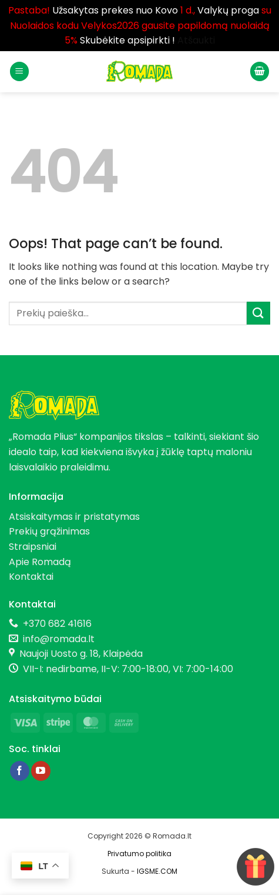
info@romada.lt (56, 639)
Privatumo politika (139, 854)
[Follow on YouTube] (41, 771)
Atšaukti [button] (196, 40)
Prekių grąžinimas (49, 531)
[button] (19, 71)
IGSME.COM (157, 871)
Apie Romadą (40, 562)
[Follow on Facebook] (19, 771)
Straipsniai (32, 546)
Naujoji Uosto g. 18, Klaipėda (81, 653)
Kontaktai (31, 576)
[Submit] (258, 313)
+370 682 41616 (57, 623)
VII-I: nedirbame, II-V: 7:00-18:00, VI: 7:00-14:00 (128, 669)
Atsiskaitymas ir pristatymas (74, 516)
